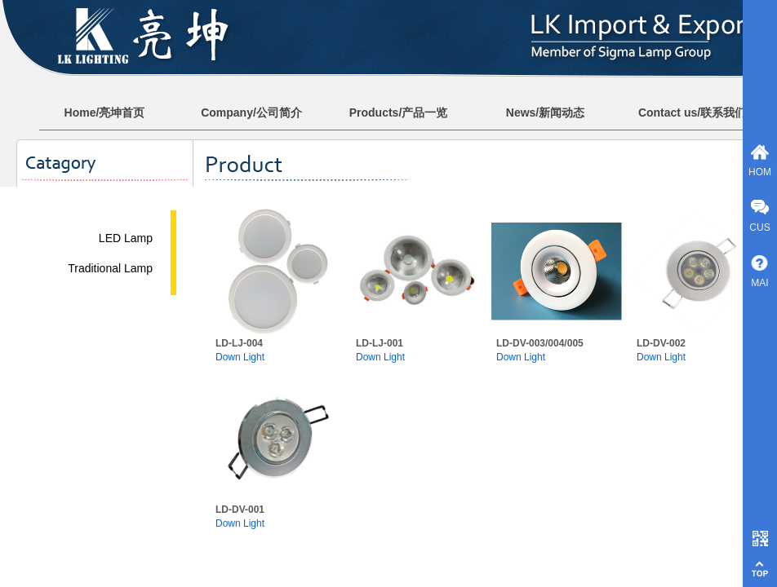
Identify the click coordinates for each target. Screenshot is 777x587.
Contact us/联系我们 (692, 112)
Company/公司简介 (251, 112)
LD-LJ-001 (379, 343)
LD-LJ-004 (239, 343)
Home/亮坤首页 (104, 112)
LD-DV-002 (661, 343)
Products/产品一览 (398, 112)
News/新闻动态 (545, 112)
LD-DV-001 (239, 509)
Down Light (239, 357)
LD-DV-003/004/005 (540, 343)
